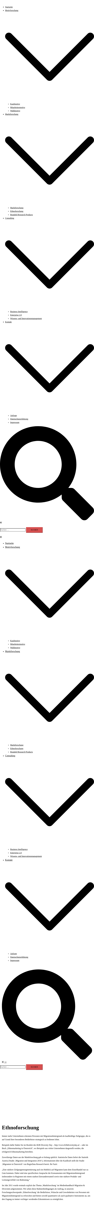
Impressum (14, 422)
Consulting (9, 218)
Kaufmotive (15, 104)
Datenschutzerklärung (19, 419)
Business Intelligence (19, 311)
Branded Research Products (21, 215)
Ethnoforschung (16, 211)
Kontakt (8, 322)
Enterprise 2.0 (16, 315)
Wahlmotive (15, 111)
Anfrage (13, 415)
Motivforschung (11, 10)
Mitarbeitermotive (17, 107)
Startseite (9, 7)
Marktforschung (11, 114)
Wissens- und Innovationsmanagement (26, 318)
